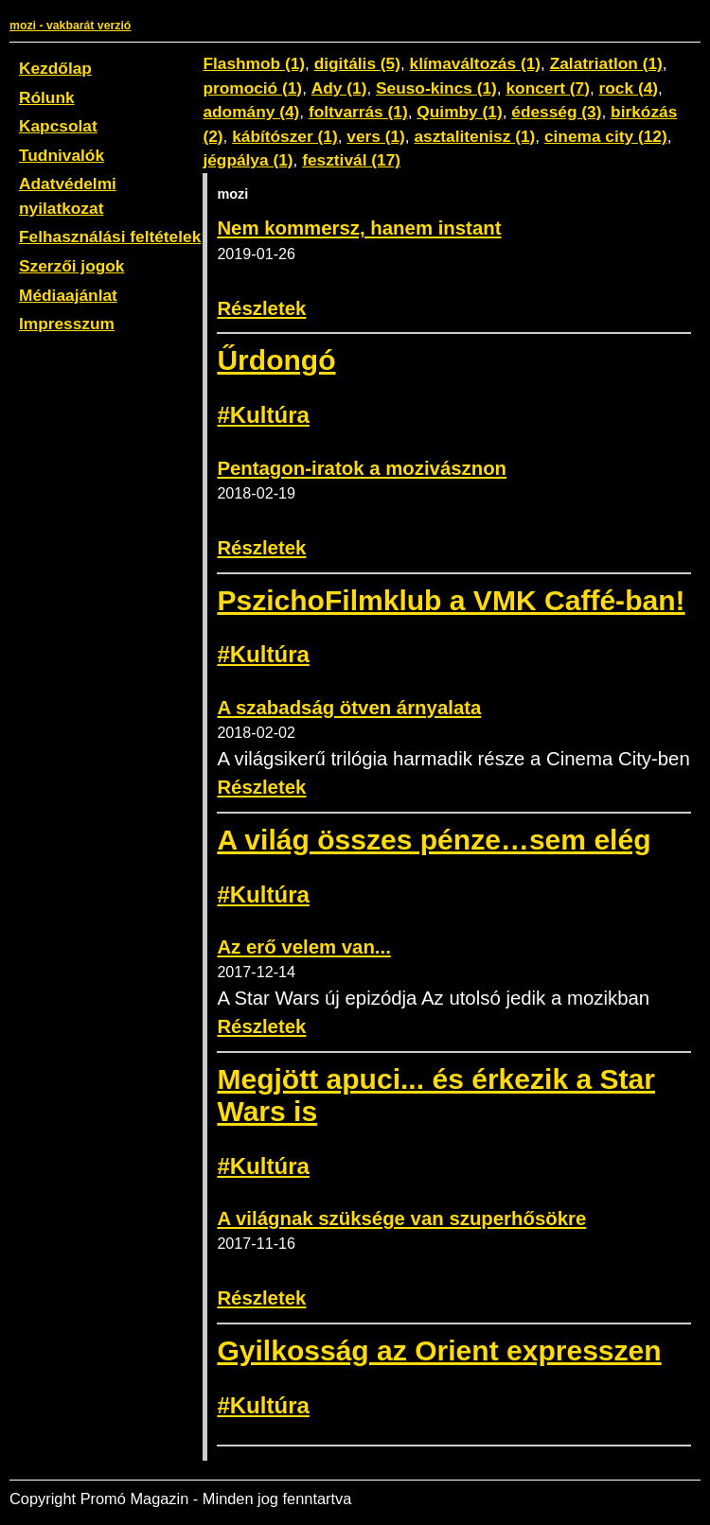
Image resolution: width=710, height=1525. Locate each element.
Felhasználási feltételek (110, 236)
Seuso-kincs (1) (436, 88)
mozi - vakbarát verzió (70, 25)
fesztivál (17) (351, 159)
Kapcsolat (58, 125)
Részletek (261, 308)
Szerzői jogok (71, 265)
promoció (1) (252, 88)
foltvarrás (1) (358, 111)
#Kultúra (263, 415)
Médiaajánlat (68, 295)
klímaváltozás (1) (475, 63)
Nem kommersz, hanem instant (359, 228)
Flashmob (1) (254, 63)
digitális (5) (357, 63)
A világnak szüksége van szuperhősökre (401, 1218)
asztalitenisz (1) (474, 136)
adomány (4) (251, 111)
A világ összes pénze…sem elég (433, 839)
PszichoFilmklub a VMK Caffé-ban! (450, 600)
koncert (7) (547, 88)
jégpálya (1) (248, 159)
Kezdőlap (55, 68)
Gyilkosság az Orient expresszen (439, 1350)
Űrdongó (276, 360)
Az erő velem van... (303, 947)
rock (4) (628, 88)
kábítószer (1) (285, 136)
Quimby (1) (459, 111)
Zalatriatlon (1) (606, 63)
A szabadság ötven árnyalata (349, 707)
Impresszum (67, 323)
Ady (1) (339, 88)
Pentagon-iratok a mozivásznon (361, 468)
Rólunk (47, 97)
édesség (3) (556, 111)
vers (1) (375, 136)
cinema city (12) (605, 136)
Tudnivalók (61, 155)
